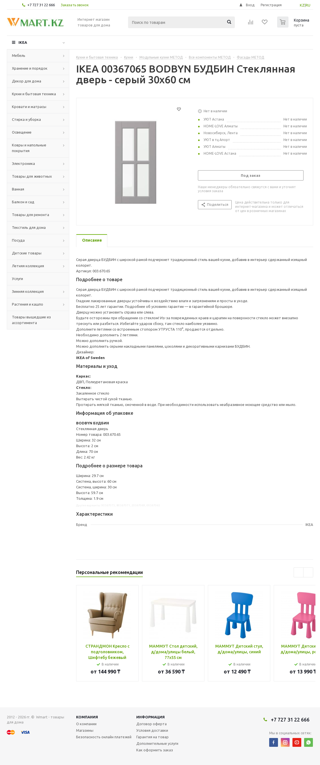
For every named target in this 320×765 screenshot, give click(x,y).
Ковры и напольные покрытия (29, 148)
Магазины (84, 730)
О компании (86, 724)
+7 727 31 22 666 (41, 5)
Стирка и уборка (26, 119)
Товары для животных (32, 176)
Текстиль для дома (29, 227)
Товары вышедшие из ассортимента (31, 320)
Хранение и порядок (29, 68)
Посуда (18, 240)
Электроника (23, 163)
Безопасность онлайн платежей (103, 737)
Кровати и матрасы (29, 107)
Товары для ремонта (30, 215)
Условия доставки (152, 730)
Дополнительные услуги (157, 743)
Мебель (18, 55)
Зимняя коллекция (28, 291)
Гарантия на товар (152, 737)
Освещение (22, 132)
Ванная (18, 189)
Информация (150, 717)
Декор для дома (26, 81)
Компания (87, 717)
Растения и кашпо (27, 304)
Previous (298, 572)
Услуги (17, 279)
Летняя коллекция (28, 266)
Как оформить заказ (154, 750)
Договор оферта (151, 724)
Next (308, 572)
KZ (302, 5)
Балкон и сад (23, 202)
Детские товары (26, 253)
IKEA (22, 42)
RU (308, 5)
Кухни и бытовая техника (34, 94)
